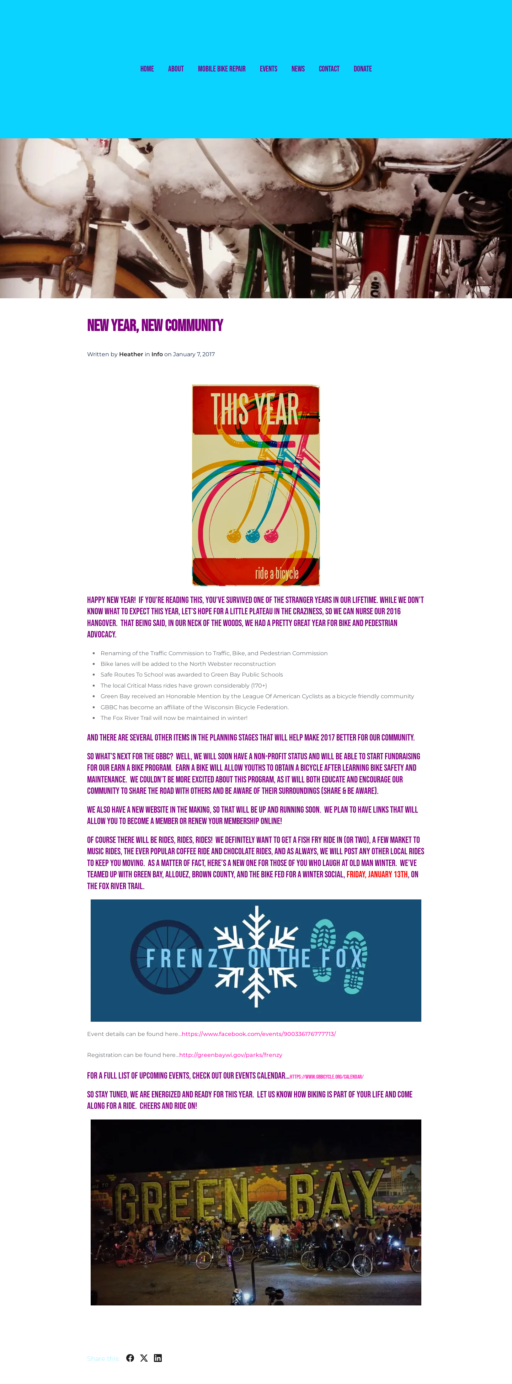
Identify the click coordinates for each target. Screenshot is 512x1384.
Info (157, 354)
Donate (363, 69)
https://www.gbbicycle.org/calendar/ (327, 1077)
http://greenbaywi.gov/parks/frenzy (230, 1055)
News (298, 69)
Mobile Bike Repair (222, 69)
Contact (329, 69)
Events (268, 69)
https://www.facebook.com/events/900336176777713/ (259, 1034)
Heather (131, 354)
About (176, 69)
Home (147, 69)
